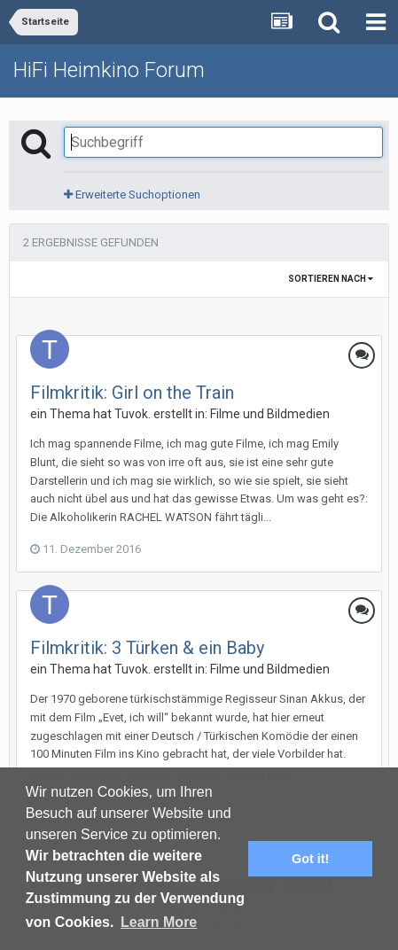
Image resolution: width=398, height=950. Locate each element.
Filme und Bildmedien (270, 414)
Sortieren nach (330, 279)
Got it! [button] (310, 859)
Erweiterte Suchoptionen (132, 194)
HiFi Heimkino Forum (109, 70)
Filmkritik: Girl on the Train (132, 392)
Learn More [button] (159, 922)
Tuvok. (132, 414)
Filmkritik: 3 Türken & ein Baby (147, 647)
